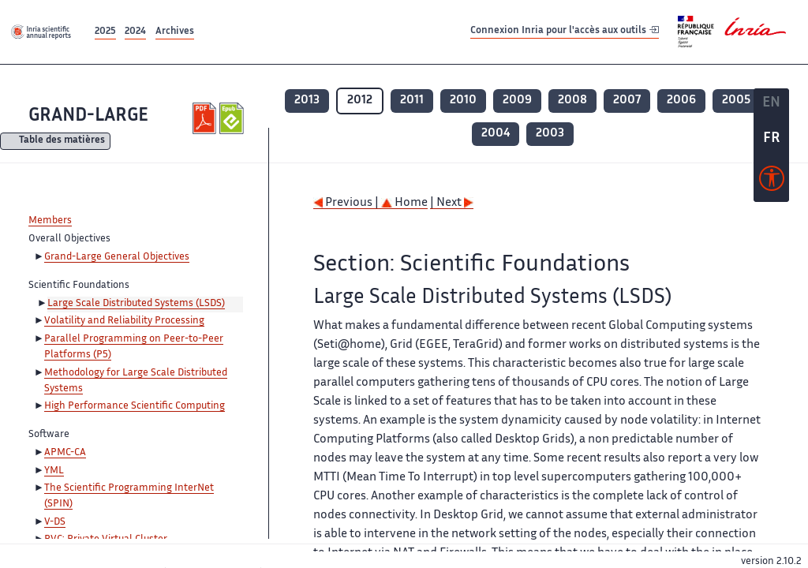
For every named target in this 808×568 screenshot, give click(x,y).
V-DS (54, 522)
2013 (307, 100)
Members (50, 221)
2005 (736, 100)
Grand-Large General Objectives (116, 257)
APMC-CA (65, 453)
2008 (572, 100)
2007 (627, 100)
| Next (451, 203)
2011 (412, 100)
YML (54, 471)
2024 (135, 32)
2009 (517, 100)
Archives (174, 32)
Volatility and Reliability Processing (124, 321)
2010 (463, 100)
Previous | (347, 203)
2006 (681, 100)
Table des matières (62, 141)
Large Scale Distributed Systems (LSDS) (136, 303)
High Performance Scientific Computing (134, 406)
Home (404, 203)
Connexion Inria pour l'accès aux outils (564, 31)
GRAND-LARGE (88, 116)
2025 (105, 32)
